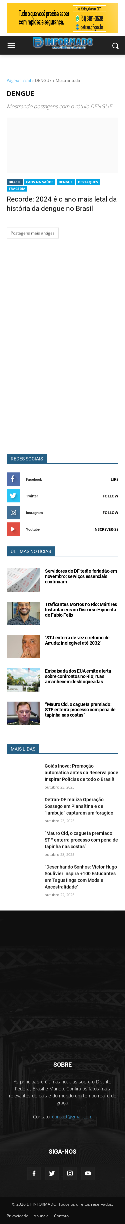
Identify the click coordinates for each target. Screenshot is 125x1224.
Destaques (88, 182)
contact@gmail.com (72, 1116)
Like (114, 479)
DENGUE (66, 182)
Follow (110, 495)
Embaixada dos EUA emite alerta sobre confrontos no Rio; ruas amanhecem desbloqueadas (78, 676)
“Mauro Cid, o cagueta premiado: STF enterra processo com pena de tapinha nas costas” (80, 710)
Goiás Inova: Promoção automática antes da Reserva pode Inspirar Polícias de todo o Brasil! (81, 772)
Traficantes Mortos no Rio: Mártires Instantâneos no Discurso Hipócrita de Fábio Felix (81, 610)
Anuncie (41, 1216)
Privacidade (17, 1216)
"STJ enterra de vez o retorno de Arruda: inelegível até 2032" (77, 640)
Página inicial (19, 80)
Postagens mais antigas (33, 233)
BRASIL (15, 182)
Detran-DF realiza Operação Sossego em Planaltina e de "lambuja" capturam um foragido (79, 806)
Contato (61, 1216)
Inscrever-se (105, 529)
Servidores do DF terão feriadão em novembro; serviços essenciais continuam (81, 576)
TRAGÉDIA (17, 188)
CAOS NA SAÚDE (39, 182)
